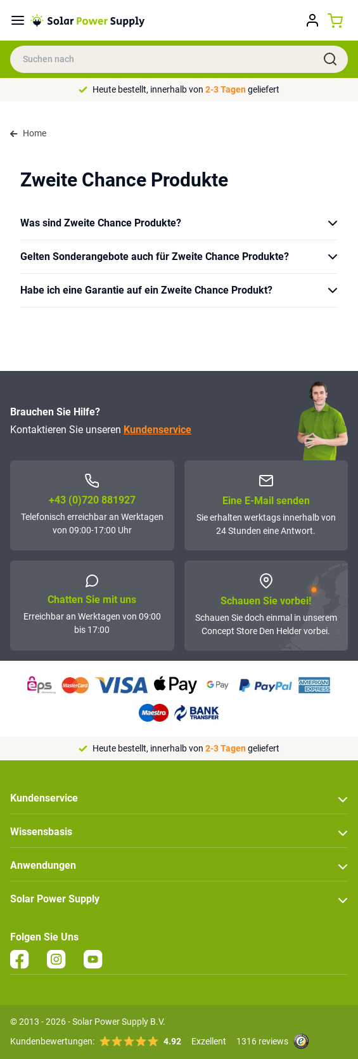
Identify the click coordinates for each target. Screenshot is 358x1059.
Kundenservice (157, 430)
